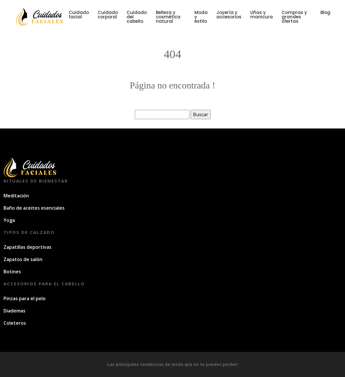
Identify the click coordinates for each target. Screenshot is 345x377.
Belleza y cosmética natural (168, 16)
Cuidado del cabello (137, 16)
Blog (325, 12)
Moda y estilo (201, 16)
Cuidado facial (79, 14)
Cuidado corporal (108, 14)
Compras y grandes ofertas (294, 16)
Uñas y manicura (261, 14)
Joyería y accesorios (229, 14)
